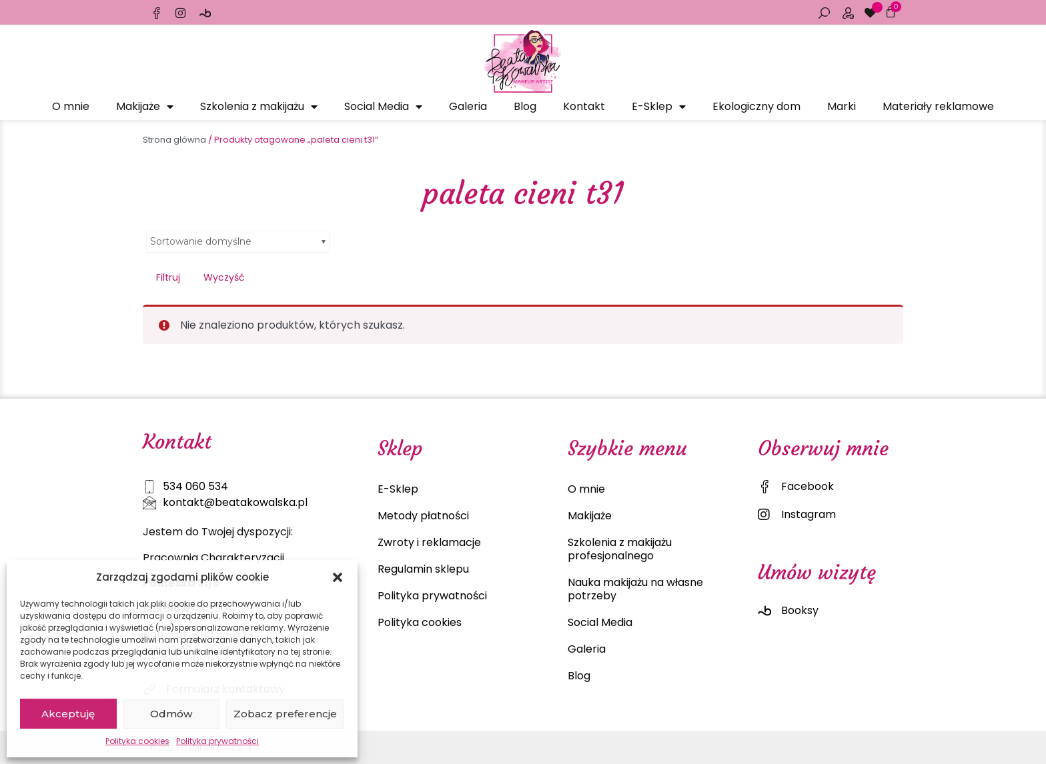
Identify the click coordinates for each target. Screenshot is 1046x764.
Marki (841, 106)
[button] (337, 577)
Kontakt (584, 106)
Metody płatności (423, 515)
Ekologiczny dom (756, 106)
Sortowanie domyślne (200, 241)
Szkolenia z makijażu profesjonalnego (620, 549)
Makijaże (144, 107)
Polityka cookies (137, 741)
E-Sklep (659, 107)
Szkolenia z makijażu (259, 107)
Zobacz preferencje (285, 713)
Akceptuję (68, 713)
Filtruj (168, 277)
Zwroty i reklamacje (429, 542)
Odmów (171, 713)
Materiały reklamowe (938, 106)
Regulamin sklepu (423, 569)
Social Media (383, 107)
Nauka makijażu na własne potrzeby (635, 589)
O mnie (70, 106)
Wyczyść (224, 277)
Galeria (468, 106)
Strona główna (174, 139)
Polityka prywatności (217, 741)
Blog (525, 106)
